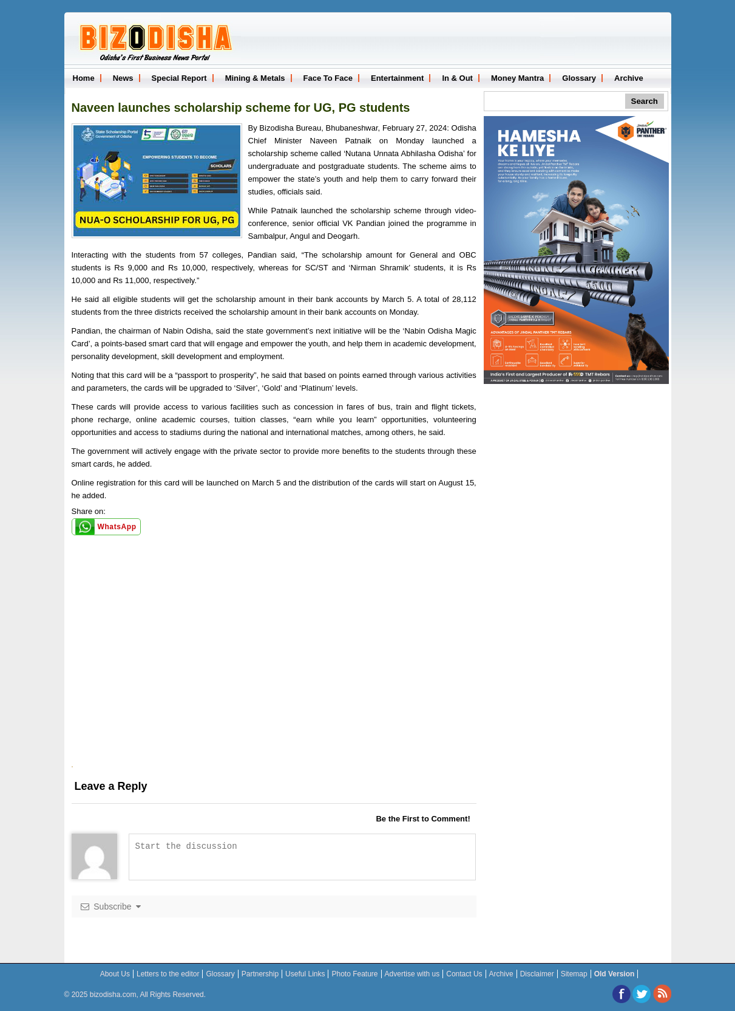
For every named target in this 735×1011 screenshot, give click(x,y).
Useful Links (305, 974)
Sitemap (574, 974)
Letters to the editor (168, 974)
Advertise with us (412, 974)
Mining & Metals (255, 78)
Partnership (260, 974)
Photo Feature (354, 974)
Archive (628, 78)
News (123, 78)
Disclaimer (537, 974)
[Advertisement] (274, 681)
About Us (115, 974)
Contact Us (464, 974)
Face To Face (328, 78)
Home (84, 78)
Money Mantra (517, 78)
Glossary (579, 78)
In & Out (457, 78)
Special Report (179, 78)
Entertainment (397, 78)
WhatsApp (117, 527)
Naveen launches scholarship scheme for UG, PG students (241, 107)
